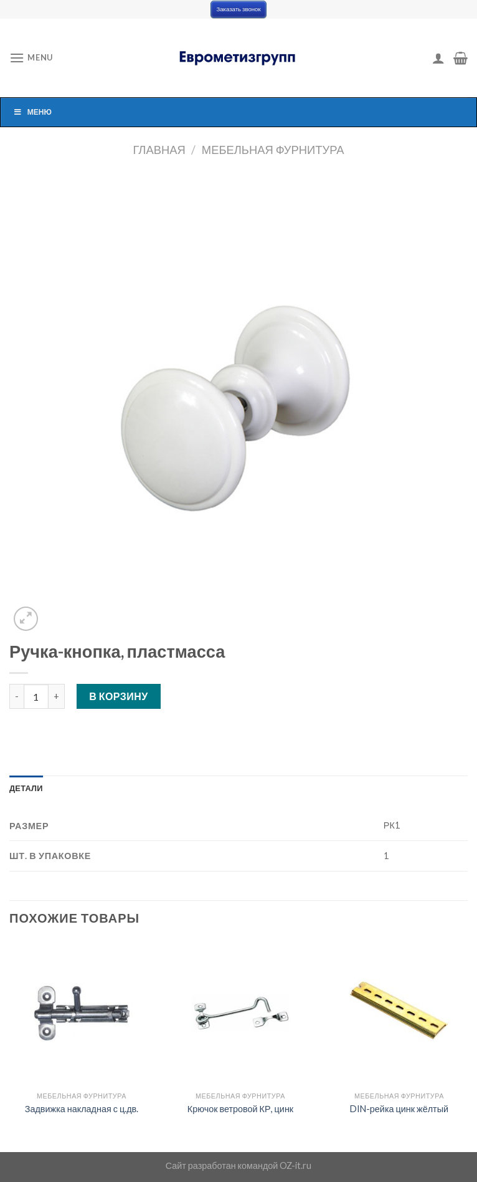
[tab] (26, 788)
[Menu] (31, 57)
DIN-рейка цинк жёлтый (399, 1108)
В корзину (118, 696)
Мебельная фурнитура (273, 149)
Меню (32, 112)
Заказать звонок (238, 9)
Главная (159, 149)
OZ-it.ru (295, 1165)
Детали (26, 788)
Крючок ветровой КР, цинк (240, 1108)
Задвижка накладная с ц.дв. (81, 1108)
